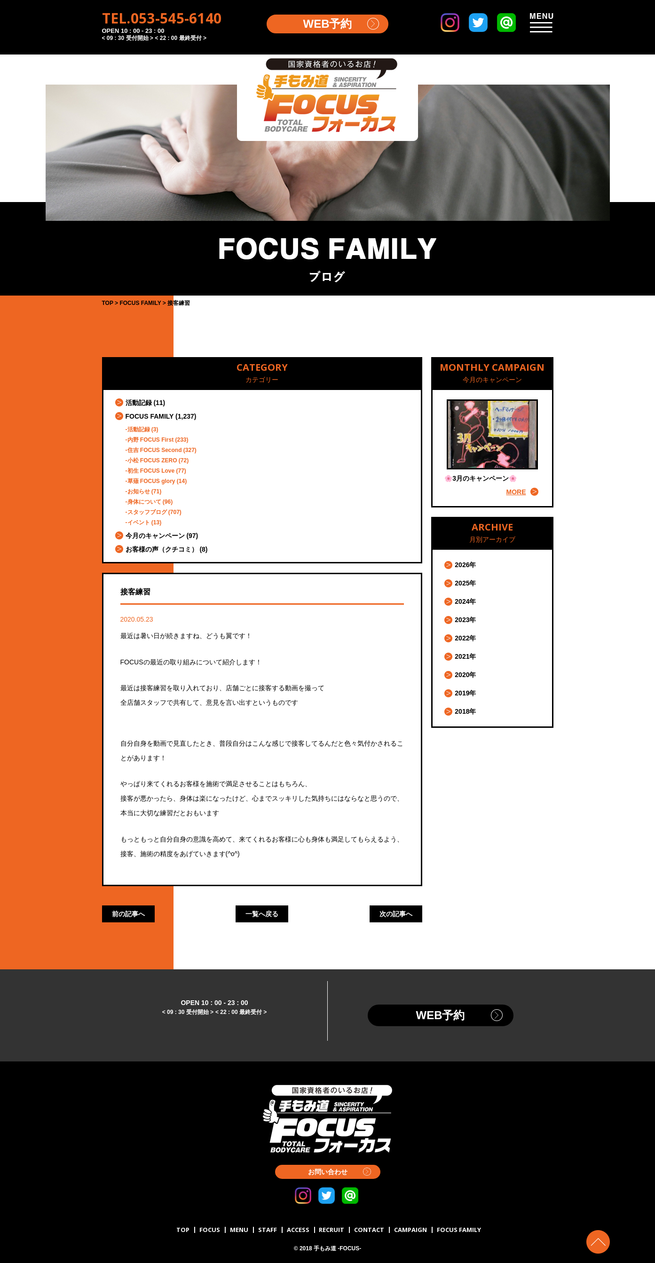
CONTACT (369, 1229)
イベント (138, 522)
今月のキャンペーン (155, 535)
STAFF (267, 1229)
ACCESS (298, 1229)
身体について (144, 502)
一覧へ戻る (261, 914)
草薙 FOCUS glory (151, 481)
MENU (239, 1229)
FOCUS (209, 1229)
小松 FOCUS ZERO (152, 460)
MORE (516, 492)
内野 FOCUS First (150, 440)
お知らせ (138, 491)
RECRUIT (331, 1229)
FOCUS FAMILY (150, 416)
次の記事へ (395, 914)
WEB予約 (327, 23)
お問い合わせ (327, 1172)
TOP (182, 1229)
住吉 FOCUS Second (154, 450)
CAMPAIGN (410, 1229)
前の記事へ (128, 914)
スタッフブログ (147, 512)
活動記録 (139, 402)
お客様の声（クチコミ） (162, 549)
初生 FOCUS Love (151, 471)
